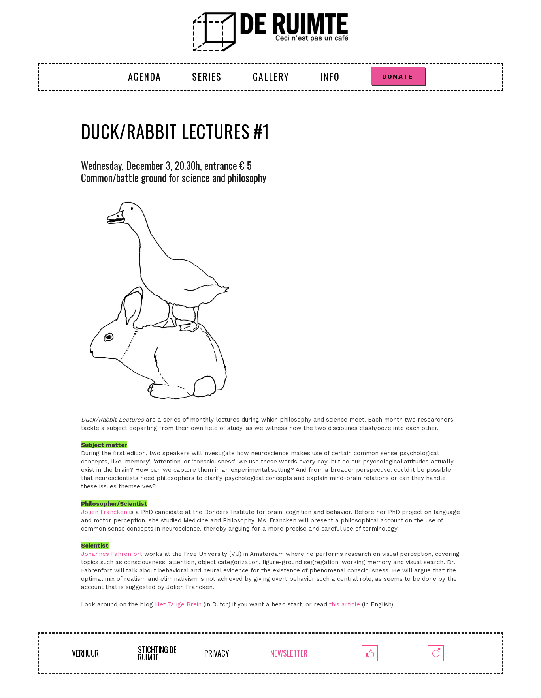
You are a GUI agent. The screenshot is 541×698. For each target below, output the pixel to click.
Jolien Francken (104, 512)
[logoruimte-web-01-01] (270, 31)
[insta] (436, 653)
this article (344, 604)
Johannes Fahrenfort (111, 553)
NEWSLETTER (288, 653)
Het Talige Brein (178, 604)
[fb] (370, 653)
